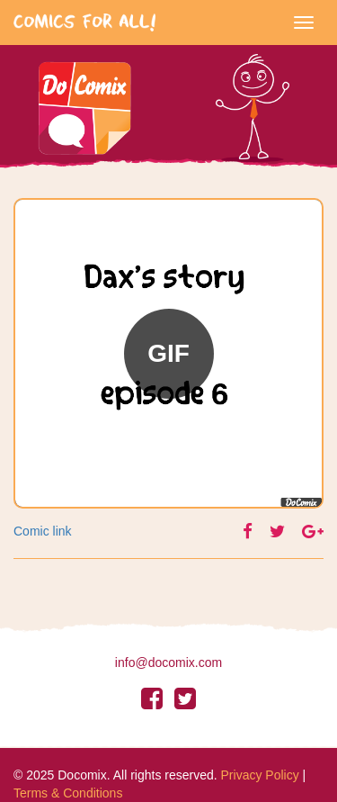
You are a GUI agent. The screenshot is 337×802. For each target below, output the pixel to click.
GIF (168, 353)
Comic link (42, 531)
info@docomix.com (168, 662)
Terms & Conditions (67, 793)
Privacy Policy (260, 775)
